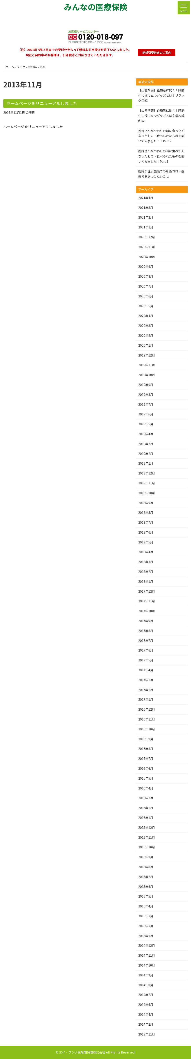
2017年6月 (145, 650)
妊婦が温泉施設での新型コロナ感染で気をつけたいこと (161, 174)
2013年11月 (146, 1034)
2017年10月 (146, 611)
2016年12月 (146, 709)
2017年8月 (145, 630)
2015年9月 (145, 857)
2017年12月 (146, 591)
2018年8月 (145, 512)
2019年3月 (145, 444)
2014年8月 (145, 985)
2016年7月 (145, 758)
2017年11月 (146, 601)
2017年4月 (145, 670)
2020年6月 (145, 296)
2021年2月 (145, 217)
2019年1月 (145, 463)
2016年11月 (146, 719)
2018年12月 (146, 473)
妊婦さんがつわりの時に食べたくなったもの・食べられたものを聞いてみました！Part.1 (161, 156)
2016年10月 (146, 729)
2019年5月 (145, 424)
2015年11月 (146, 837)
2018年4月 (145, 552)
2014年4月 (145, 1014)
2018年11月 (146, 483)
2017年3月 (145, 680)
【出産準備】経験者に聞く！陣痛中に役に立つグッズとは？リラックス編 (161, 95)
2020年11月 (146, 247)
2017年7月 (145, 640)
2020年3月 (145, 325)
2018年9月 (145, 503)
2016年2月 (145, 808)
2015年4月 (145, 906)
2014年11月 (146, 955)
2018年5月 (145, 542)
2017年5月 (145, 660)
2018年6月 (145, 532)
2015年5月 (145, 896)
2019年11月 (146, 365)
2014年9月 (145, 975)
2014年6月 (145, 1004)
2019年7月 (145, 404)
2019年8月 (145, 394)
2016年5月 (145, 778)
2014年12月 (146, 945)
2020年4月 (145, 315)
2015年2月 (145, 926)
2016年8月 (145, 748)
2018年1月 (145, 581)
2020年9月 (145, 266)
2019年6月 (145, 414)
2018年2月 (145, 571)
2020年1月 (145, 345)
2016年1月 (145, 817)
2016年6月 (145, 768)
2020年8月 (145, 276)
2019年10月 (146, 375)
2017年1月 (145, 699)
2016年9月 (145, 739)
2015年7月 (145, 876)
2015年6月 (145, 886)
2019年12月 (146, 355)
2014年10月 (146, 965)
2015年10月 (146, 847)
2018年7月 (145, 522)
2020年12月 (146, 237)
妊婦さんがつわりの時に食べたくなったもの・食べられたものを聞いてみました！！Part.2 (161, 136)
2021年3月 (145, 207)
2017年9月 (145, 621)
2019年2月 (145, 453)
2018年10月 (146, 493)
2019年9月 (145, 384)
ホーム (9, 67)
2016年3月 (145, 798)
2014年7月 (145, 994)
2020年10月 (146, 257)
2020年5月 (145, 306)
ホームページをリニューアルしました (40, 103)
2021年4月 (145, 198)
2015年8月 (145, 867)
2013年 (32, 67)
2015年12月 (146, 827)
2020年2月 (145, 335)
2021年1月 (145, 227)
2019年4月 (145, 434)
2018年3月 (145, 561)
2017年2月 (145, 690)
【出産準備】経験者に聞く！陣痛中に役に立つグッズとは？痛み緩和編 (161, 115)
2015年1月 (145, 936)
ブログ (21, 67)
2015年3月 (145, 916)
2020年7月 (145, 286)
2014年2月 (145, 1024)
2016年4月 (145, 788)
